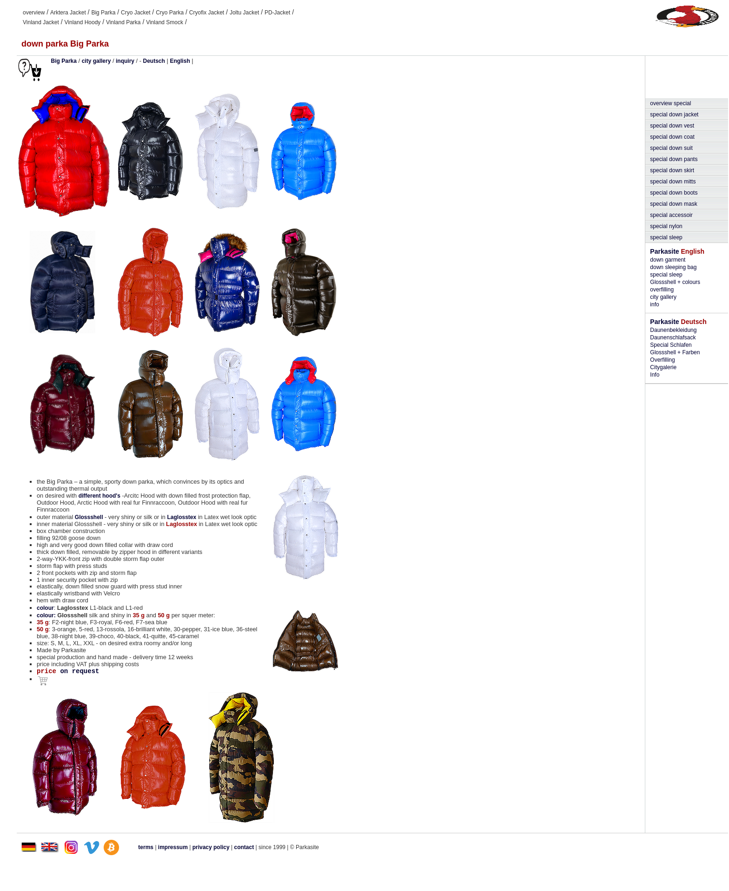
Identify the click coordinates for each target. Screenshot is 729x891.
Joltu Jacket (244, 12)
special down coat (672, 137)
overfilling (662, 289)
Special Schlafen (670, 345)
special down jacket (674, 114)
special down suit (671, 148)
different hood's (99, 496)
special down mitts (673, 181)
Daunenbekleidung (673, 330)
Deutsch (154, 61)
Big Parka (103, 12)
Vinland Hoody (83, 22)
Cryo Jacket (135, 12)
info (654, 304)
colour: (46, 615)
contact (244, 847)
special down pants (673, 159)
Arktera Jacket (68, 12)
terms (145, 847)
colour (45, 608)
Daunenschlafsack (673, 337)
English (180, 61)
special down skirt (672, 170)
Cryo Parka (170, 12)
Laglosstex (181, 517)
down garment (667, 259)
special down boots (673, 192)
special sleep (666, 237)
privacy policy (211, 847)
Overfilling (662, 360)
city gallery (663, 297)
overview (34, 12)
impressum (173, 847)
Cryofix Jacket (206, 12)
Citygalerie (663, 367)
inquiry (125, 61)
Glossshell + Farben (675, 352)
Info (654, 374)
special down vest (672, 125)
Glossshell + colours (675, 282)
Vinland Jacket (41, 22)
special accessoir (671, 215)
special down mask (673, 204)
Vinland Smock (164, 22)
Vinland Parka (123, 22)
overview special (670, 103)
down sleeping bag (673, 267)
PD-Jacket (277, 12)
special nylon (666, 226)
